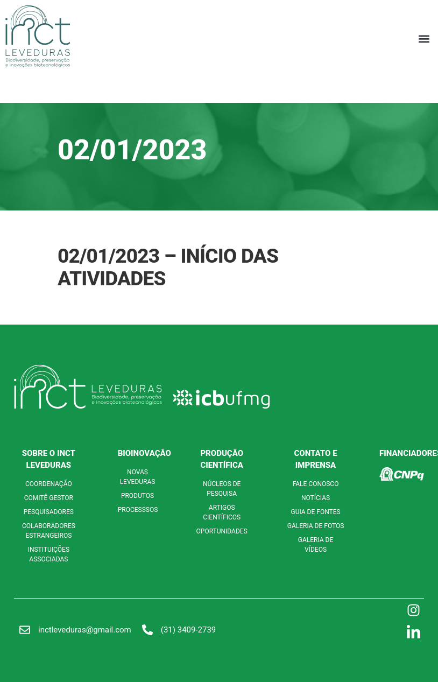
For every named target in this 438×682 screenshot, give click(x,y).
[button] (424, 38)
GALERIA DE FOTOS (315, 526)
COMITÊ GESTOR (48, 498)
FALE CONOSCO (316, 484)
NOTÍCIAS (315, 498)
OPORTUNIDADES (222, 531)
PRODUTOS (137, 496)
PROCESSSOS (138, 510)
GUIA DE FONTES (315, 512)
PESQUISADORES (49, 512)
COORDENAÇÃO (48, 484)
